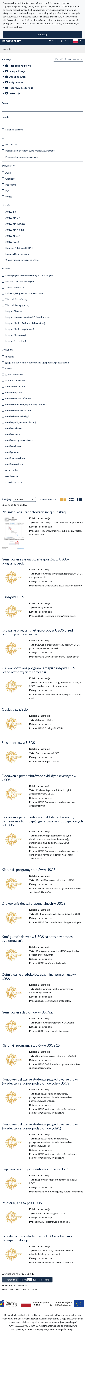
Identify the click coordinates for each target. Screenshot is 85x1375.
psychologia (11, 476)
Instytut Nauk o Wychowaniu (20, 329)
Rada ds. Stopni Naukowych (19, 281)
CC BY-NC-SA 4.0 (14, 230)
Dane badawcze (18, 76)
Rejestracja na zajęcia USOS (22, 1203)
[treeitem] (42, 65)
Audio (8, 172)
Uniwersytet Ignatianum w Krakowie (24, 293)
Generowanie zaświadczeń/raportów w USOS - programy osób (35, 561)
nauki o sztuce (12, 434)
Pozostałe (10, 184)
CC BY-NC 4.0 (12, 218)
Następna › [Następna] (45, 1279)
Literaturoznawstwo (15, 386)
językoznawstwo (14, 374)
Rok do (5, 116)
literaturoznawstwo (15, 380)
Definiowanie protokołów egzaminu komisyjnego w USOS (39, 976)
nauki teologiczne (14, 464)
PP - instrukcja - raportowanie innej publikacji (34, 512)
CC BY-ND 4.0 (12, 235)
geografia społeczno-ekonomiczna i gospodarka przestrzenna (37, 362)
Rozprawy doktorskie (21, 87)
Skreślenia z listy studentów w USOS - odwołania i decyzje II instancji (38, 1238)
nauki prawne (12, 452)
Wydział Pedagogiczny (17, 305)
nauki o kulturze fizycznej (18, 410)
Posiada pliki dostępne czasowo (21, 156)
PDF (7, 190)
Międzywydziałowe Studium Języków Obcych (29, 275)
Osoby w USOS (13, 597)
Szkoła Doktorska (14, 287)
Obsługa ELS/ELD (15, 709)
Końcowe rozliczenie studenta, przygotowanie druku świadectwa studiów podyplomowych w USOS (40, 1081)
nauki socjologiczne (15, 458)
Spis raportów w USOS (18, 743)
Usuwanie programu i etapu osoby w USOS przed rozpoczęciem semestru (37, 632)
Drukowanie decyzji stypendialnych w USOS (33, 903)
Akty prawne (16, 82)
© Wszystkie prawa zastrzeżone (21, 259)
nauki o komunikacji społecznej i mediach (26, 404)
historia (9, 368)
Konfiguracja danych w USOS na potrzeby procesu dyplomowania (38, 939)
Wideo (8, 196)
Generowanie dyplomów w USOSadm (29, 1012)
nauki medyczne (13, 392)
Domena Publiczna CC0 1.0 (19, 247)
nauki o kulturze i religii (17, 416)
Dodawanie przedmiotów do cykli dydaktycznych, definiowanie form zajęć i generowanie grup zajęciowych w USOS (42, 821)
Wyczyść (59, 59)
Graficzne (10, 178)
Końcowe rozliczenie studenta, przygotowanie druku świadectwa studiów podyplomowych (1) (40, 1126)
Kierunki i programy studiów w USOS (28, 870)
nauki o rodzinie (13, 428)
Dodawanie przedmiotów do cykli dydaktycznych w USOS (39, 778)
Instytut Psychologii (15, 341)
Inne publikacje (17, 71)
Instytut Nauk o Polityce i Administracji (25, 323)
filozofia (9, 356)
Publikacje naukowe (20, 65)
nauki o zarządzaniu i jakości (19, 440)
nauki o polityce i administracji (20, 422)
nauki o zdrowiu (13, 446)
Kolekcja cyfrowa (14, 129)
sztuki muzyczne (13, 481)
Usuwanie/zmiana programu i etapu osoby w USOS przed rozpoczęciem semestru (38, 670)
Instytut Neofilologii (15, 335)
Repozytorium (11, 41)
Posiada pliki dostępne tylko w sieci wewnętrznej (30, 150)
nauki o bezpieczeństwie (18, 398)
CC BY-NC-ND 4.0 (15, 224)
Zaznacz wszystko (73, 59)
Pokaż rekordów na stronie (19, 1289)
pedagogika (11, 470)
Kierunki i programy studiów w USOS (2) (31, 1045)
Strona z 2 (28, 1279)
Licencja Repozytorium (17, 253)
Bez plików (11, 144)
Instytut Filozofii (13, 311)
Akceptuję (42, 34)
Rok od (5, 103)
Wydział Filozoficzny (16, 299)
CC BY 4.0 (10, 212)
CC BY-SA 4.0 (12, 241)
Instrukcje (14, 93)
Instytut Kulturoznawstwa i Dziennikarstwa (27, 317)
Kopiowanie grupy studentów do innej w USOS (35, 1169)
